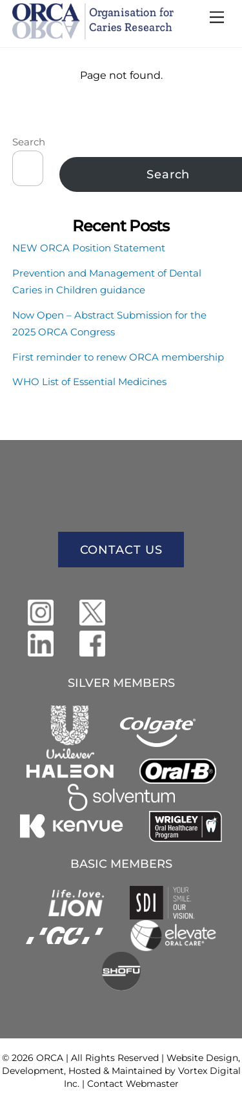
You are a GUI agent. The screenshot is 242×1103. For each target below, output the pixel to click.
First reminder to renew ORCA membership (118, 357)
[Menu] (217, 17)
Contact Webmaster (133, 1083)
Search (28, 142)
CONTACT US (121, 550)
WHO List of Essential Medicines (89, 381)
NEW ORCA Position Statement (88, 248)
